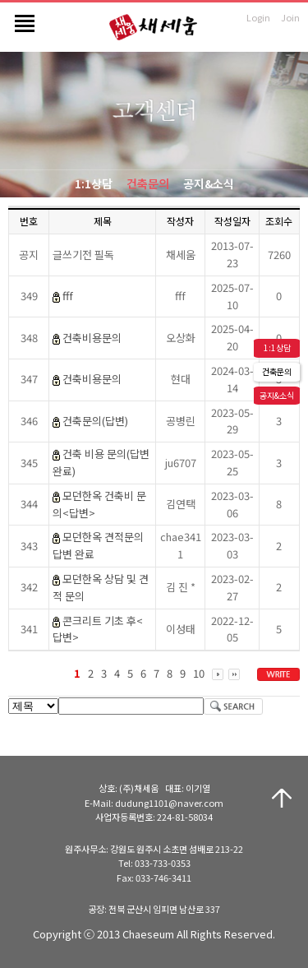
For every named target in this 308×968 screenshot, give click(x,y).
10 (199, 673)
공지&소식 (208, 183)
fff (67, 295)
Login (258, 17)
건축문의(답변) (95, 420)
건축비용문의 (92, 337)
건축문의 (147, 183)
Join (290, 17)
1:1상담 (94, 183)
